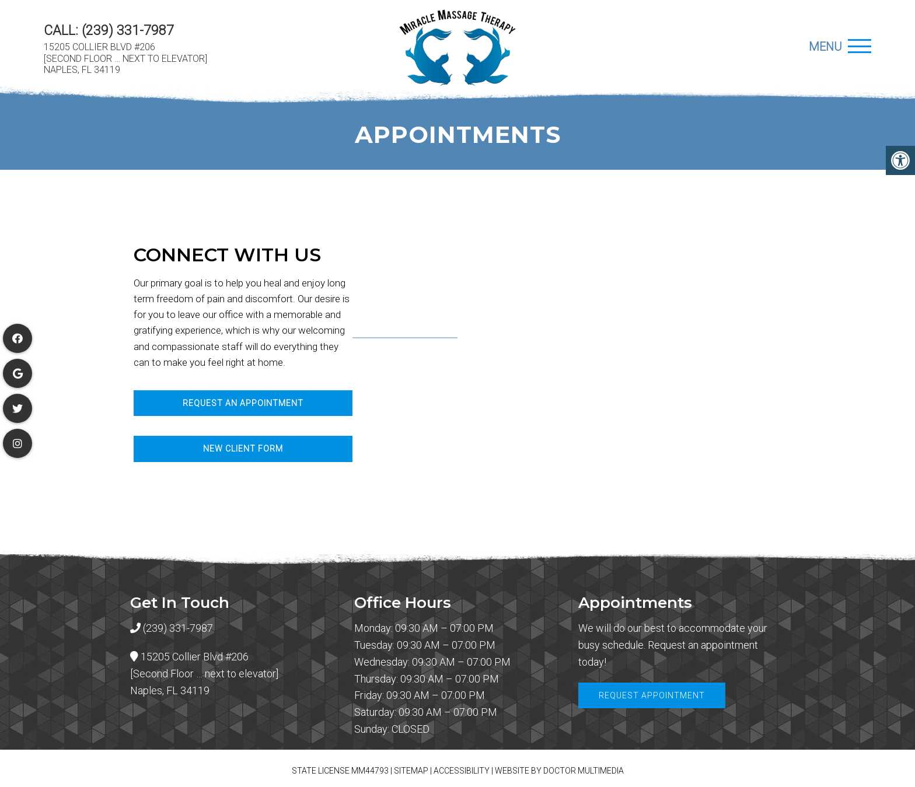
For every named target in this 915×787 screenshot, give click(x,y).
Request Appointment (652, 695)
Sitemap (411, 770)
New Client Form (243, 448)
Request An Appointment (243, 403)
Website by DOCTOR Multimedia (559, 770)
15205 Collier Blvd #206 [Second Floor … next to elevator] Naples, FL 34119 (125, 58)
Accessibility (462, 770)
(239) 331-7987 (128, 31)
